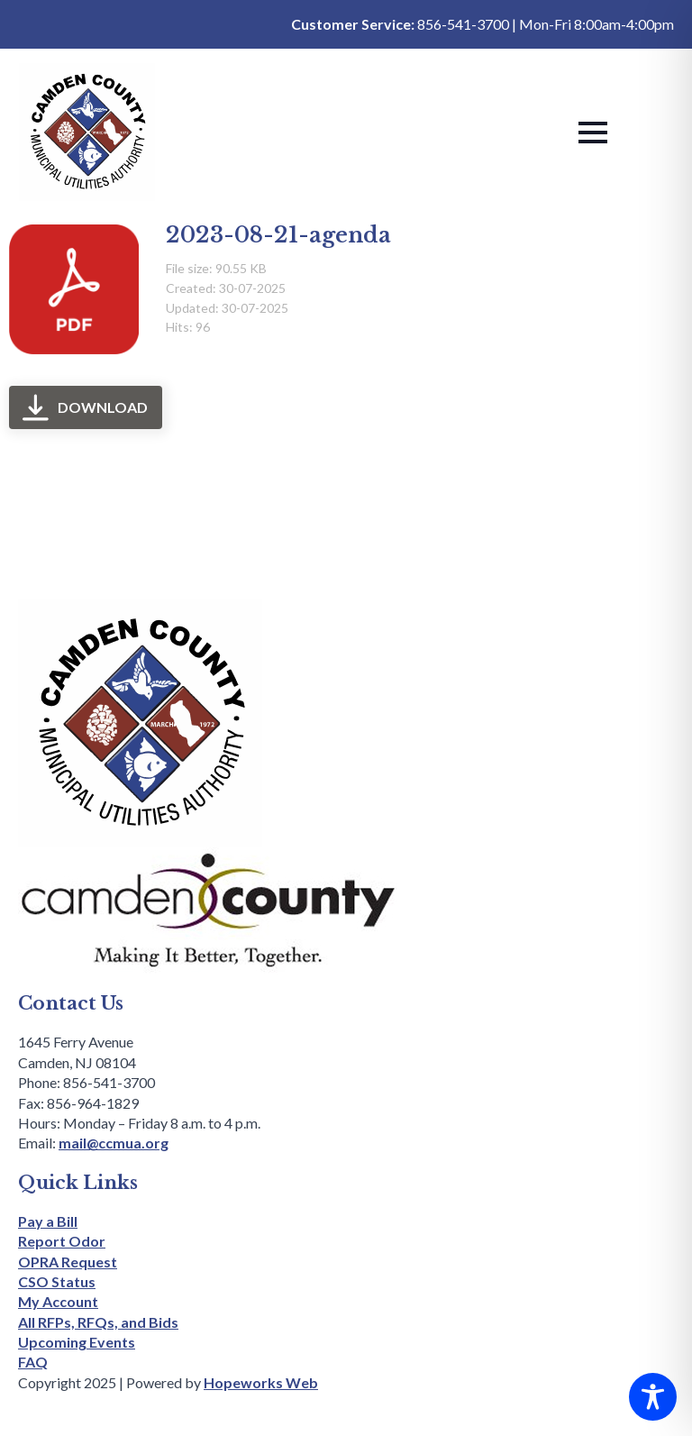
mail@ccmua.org (113, 1142)
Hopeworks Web (261, 1382)
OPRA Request (67, 1261)
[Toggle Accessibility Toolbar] (652, 1396)
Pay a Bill (47, 1221)
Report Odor (61, 1240)
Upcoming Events (76, 1341)
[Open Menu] (592, 132)
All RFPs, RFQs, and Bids (98, 1322)
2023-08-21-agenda (278, 235)
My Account (58, 1301)
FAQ (33, 1361)
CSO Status (57, 1281)
